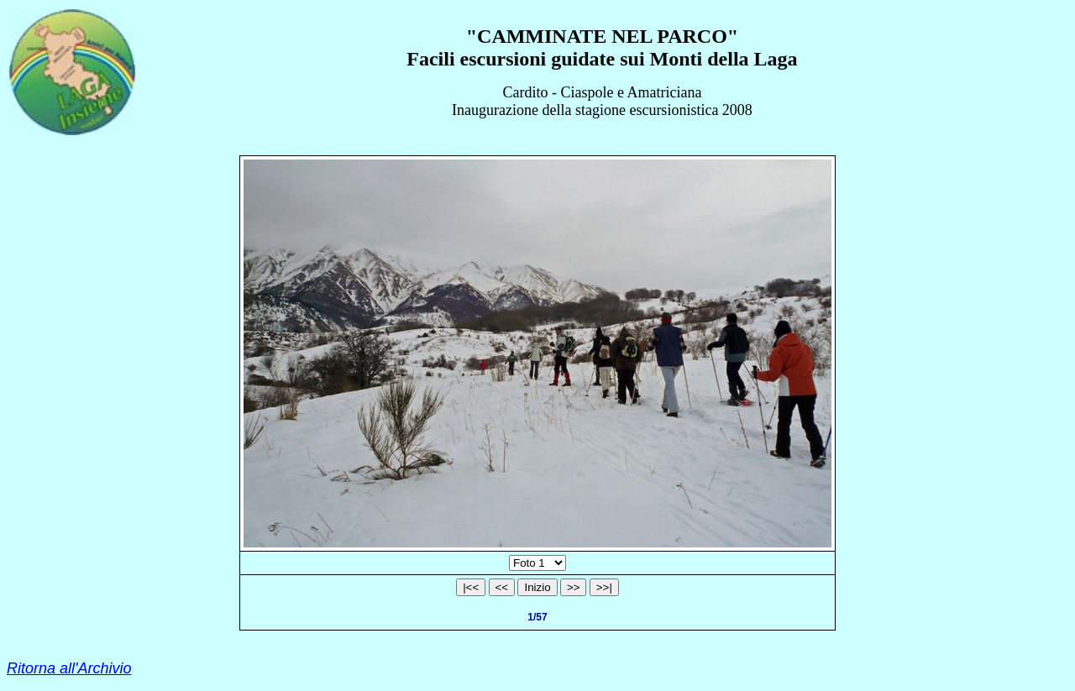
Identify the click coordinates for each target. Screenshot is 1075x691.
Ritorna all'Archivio (69, 668)
